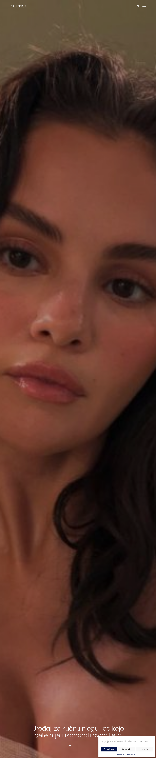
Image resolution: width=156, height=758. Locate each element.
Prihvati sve (109, 749)
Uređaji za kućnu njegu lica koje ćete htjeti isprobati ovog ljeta (78, 732)
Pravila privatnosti (129, 754)
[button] (70, 746)
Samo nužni (127, 749)
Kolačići (119, 754)
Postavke (144, 749)
